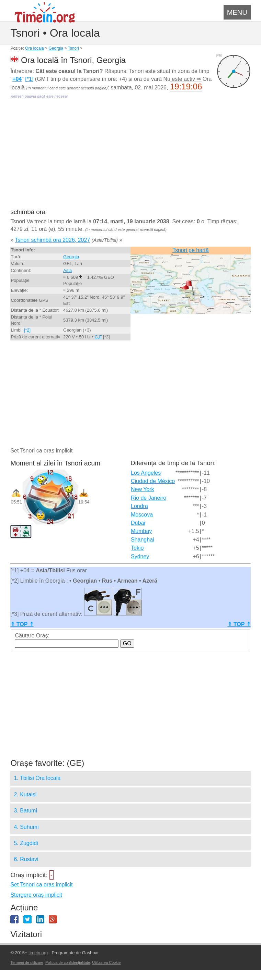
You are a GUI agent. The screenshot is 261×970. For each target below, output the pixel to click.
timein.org (38, 952)
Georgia (55, 48)
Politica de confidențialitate (67, 962)
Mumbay (141, 531)
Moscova (142, 515)
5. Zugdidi (26, 843)
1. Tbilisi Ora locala (37, 778)
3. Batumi (25, 810)
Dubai (138, 523)
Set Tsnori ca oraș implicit (41, 884)
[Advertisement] (130, 158)
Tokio (137, 548)
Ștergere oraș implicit (36, 895)
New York (142, 489)
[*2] (27, 330)
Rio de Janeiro (148, 498)
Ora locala (34, 48)
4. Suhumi (26, 827)
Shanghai (142, 540)
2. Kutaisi (25, 794)
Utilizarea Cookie (106, 962)
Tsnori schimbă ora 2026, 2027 (52, 240)
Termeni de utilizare (26, 962)
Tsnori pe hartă (190, 250)
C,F (98, 336)
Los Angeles (146, 473)
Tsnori (73, 48)
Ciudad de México (153, 481)
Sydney (140, 556)
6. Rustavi (26, 859)
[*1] (29, 79)
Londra (139, 506)
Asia (67, 270)
